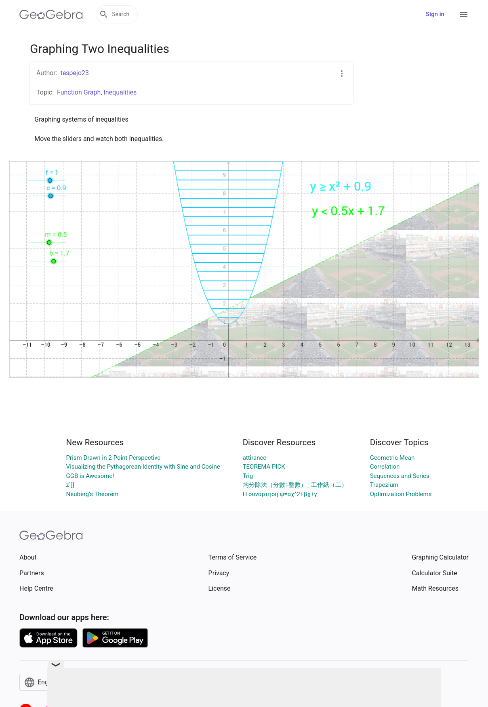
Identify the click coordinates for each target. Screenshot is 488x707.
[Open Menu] (464, 14)
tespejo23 (75, 73)
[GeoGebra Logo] (51, 14)
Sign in (435, 14)
